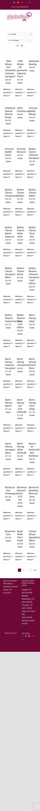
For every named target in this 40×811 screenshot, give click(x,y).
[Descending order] (31, 34)
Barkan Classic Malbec (20, 192)
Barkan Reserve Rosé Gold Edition (21, 321)
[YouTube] (32, 636)
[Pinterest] (36, 636)
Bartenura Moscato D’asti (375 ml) (22, 493)
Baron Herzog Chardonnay (23, 362)
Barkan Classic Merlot (32, 192)
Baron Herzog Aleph (32, 318)
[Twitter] (26, 636)
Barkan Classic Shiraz (20, 271)
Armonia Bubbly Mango (33, 111)
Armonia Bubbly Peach (9, 152)
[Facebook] (22, 636)
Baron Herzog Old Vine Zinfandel (21, 405)
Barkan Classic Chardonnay (11, 192)
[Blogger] (29, 636)
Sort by (12, 34)
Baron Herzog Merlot (8, 402)
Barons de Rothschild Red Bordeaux (34, 449)
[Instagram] (22, 640)
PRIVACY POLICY (11, 633)
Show (13, 40)
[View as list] (22, 46)
